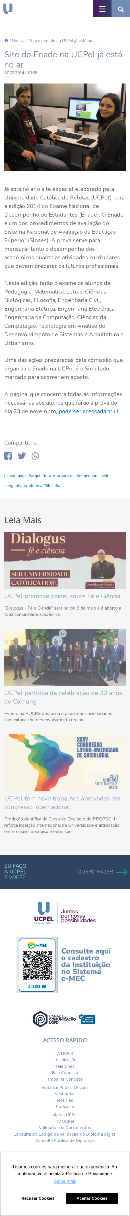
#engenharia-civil (92, 475)
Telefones (65, 1066)
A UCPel (65, 1053)
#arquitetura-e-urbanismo (52, 475)
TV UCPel (65, 1121)
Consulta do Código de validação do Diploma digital (65, 1134)
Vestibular (65, 1093)
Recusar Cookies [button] (38, 1198)
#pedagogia (17, 475)
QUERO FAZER (102, 871)
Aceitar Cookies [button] (92, 1198)
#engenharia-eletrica (23, 485)
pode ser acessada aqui (88, 411)
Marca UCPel (65, 1114)
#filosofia (52, 485)
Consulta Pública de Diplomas (65, 1140)
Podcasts (65, 1106)
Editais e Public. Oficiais (65, 1087)
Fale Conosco (65, 1072)
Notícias (19, 40)
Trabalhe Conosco (65, 1079)
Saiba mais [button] (65, 1181)
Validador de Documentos (65, 1127)
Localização (64, 1059)
